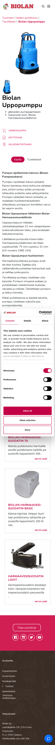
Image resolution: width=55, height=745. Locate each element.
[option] (27, 53)
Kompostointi (8, 676)
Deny (27, 429)
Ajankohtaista (8, 691)
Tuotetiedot (34, 159)
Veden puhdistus (26, 17)
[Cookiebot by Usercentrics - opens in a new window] (39, 313)
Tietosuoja (7, 695)
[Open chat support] (48, 739)
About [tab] (45, 320)
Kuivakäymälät (9, 681)
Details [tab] (27, 320)
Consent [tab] (9, 320)
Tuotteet (8, 17)
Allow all (27, 410)
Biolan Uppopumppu (31, 21)
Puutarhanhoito (9, 671)
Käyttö (18, 159)
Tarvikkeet (9, 21)
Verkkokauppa (9, 698)
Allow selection (27, 420)
